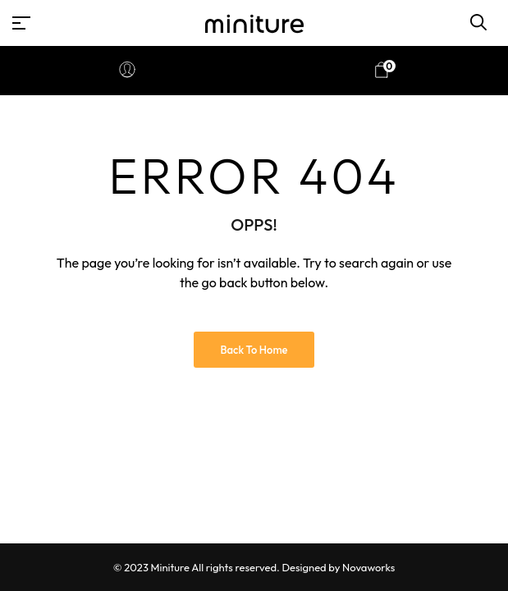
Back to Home (253, 349)
